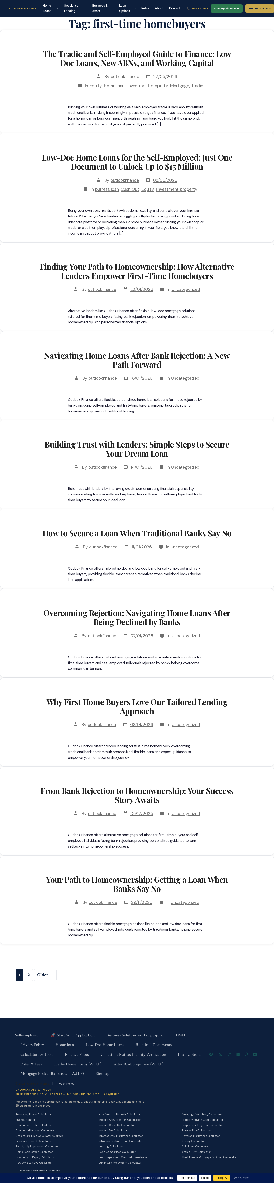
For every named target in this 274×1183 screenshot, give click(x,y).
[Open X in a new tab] (220, 1054)
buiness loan (107, 189)
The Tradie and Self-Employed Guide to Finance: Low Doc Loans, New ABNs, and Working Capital (137, 58)
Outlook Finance (23, 8)
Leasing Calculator (111, 1146)
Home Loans (47, 8)
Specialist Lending (71, 8)
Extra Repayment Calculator (33, 1141)
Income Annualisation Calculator (120, 1120)
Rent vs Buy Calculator (196, 1130)
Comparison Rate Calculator (34, 1125)
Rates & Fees (31, 1064)
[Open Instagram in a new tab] (229, 1054)
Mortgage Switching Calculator (202, 1114)
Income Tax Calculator (113, 1130)
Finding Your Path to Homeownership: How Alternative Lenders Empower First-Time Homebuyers (137, 271)
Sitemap (102, 1073)
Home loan (114, 85)
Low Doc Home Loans (105, 1045)
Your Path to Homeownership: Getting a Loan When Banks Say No (137, 884)
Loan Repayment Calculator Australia (123, 1157)
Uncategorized (186, 289)
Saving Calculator (193, 1141)
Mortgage (179, 85)
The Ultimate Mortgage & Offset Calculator (209, 1157)
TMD (180, 1035)
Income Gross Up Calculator (117, 1125)
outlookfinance (125, 76)
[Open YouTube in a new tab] (255, 1054)
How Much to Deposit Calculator (119, 1114)
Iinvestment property (147, 85)
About (159, 8)
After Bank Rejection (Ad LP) (139, 1064)
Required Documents (154, 1045)
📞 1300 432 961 (197, 8)
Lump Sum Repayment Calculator (120, 1162)
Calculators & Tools (36, 1054)
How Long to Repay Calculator (35, 1157)
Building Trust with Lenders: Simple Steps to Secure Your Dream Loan (137, 449)
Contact (174, 8)
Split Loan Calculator (195, 1146)
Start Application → (226, 8)
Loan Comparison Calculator (117, 1152)
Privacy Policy (32, 1045)
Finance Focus (77, 1054)
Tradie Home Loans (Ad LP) (78, 1064)
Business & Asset (99, 8)
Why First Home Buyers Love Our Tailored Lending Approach (137, 706)
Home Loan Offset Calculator (34, 1152)
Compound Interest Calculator (35, 1130)
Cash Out (130, 189)
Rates (145, 8)
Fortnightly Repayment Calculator (37, 1146)
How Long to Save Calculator (34, 1162)
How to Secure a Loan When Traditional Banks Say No (137, 533)
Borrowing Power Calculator (33, 1114)
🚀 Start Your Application (72, 1035)
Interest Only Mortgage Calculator (121, 1136)
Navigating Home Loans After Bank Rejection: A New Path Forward (137, 360)
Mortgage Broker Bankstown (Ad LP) (52, 1073)
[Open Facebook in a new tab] (211, 1054)
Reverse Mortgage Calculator (201, 1136)
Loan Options (124, 8)
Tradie (197, 85)
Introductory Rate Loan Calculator (121, 1141)
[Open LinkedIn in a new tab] (238, 1054)
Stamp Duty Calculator (196, 1152)
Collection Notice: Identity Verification (133, 1054)
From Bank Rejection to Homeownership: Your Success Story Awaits (137, 795)
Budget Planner (25, 1120)
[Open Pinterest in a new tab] (246, 1054)
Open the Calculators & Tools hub (39, 1170)
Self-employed (27, 1035)
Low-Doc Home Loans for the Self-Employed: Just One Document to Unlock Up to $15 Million (137, 162)
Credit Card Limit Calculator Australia (40, 1136)
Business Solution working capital (134, 1035)
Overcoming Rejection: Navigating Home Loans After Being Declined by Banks (137, 617)
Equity (95, 85)
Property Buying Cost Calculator (202, 1120)
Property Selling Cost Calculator (202, 1125)
